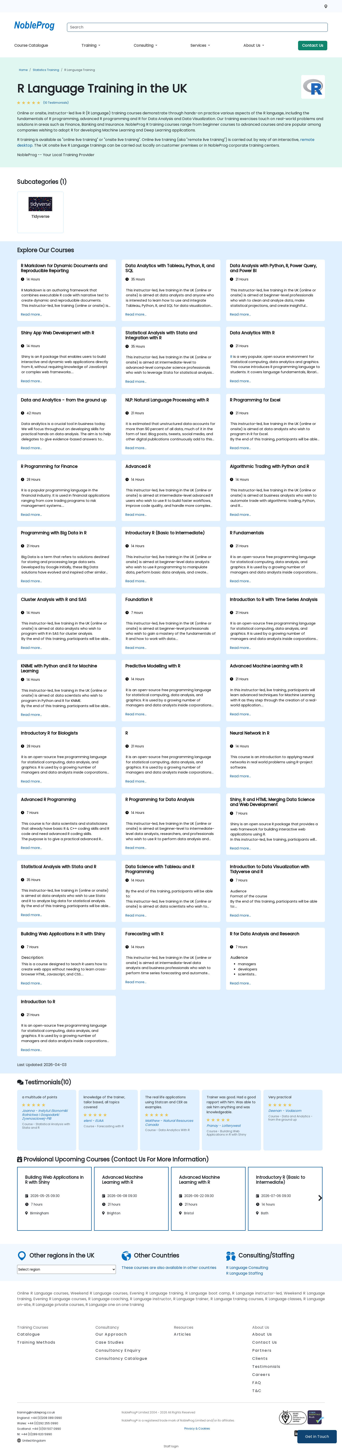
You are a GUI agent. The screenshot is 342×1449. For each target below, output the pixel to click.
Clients (260, 1358)
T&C (256, 1390)
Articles (182, 1334)
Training (89, 45)
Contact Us (312, 45)
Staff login (171, 1446)
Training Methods (36, 1342)
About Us (252, 45)
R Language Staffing (244, 1273)
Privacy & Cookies (197, 1428)
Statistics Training (46, 70)
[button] (319, 1198)
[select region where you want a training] (66, 1269)
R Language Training (79, 70)
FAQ (256, 1382)
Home (23, 70)
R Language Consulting (247, 1267)
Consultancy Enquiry (118, 1350)
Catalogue (28, 1334)
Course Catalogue (31, 45)
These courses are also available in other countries (169, 1267)
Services (198, 45)
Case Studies (109, 1342)
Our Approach (111, 1334)
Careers (261, 1374)
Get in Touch (317, 1436)
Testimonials (266, 1366)
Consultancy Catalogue (121, 1358)
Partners (262, 1350)
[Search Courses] (197, 27)
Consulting (144, 45)
